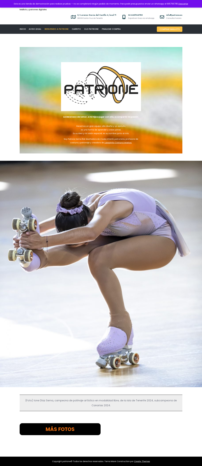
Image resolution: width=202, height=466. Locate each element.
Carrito (76, 29)
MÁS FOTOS (60, 429)
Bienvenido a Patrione (56, 29)
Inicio (23, 29)
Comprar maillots (170, 29)
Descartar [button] (183, 3)
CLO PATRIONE (91, 29)
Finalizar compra (111, 29)
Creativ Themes (142, 461)
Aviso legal (35, 29)
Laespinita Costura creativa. (118, 142)
